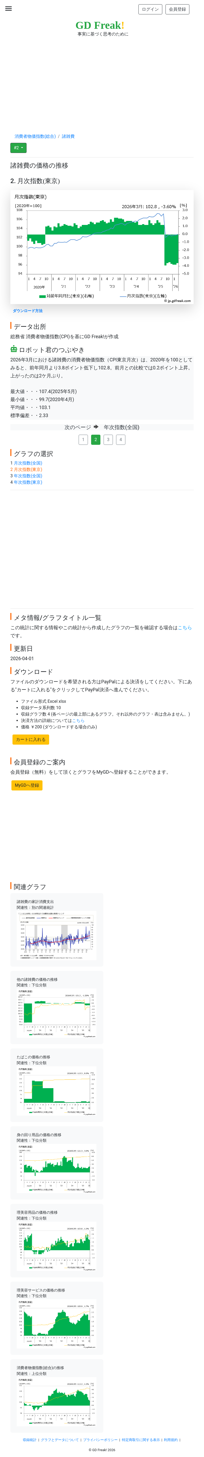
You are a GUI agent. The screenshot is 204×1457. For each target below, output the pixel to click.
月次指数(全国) (28, 463)
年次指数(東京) (28, 482)
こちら (185, 627)
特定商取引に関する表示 (141, 1440)
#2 (17, 147)
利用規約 (171, 1440)
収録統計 (30, 1440)
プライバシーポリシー (100, 1440)
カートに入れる (31, 739)
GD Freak (100, 25)
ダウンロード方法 (27, 311)
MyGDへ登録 (27, 785)
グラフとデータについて (60, 1440)
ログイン (150, 9)
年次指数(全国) (28, 475)
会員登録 (177, 9)
